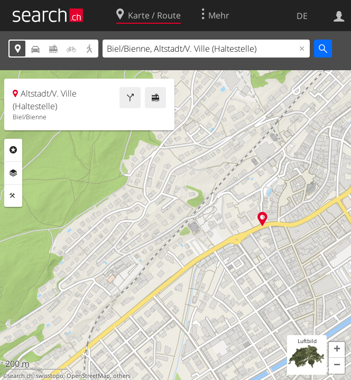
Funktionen (13, 196)
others (122, 375)
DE (302, 16)
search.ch (20, 375)
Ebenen (13, 173)
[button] (337, 350)
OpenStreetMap (88, 375)
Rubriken (13, 150)
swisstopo (49, 375)
